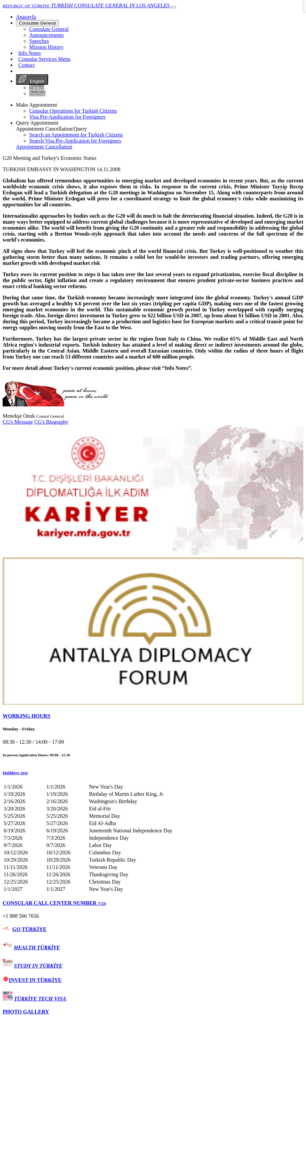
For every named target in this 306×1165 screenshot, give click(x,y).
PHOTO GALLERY (26, 1011)
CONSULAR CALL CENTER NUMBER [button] (54, 903)
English (32, 79)
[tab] (153, 716)
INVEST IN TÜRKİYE (32, 980)
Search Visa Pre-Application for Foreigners (75, 141)
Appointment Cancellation (44, 147)
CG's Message (18, 422)
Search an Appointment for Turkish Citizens (76, 135)
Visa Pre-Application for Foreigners (67, 117)
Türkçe (36, 87)
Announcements (46, 35)
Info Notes (29, 53)
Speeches (39, 41)
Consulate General (37, 23)
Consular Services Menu (44, 59)
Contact (26, 65)
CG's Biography (51, 422)
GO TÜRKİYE (29, 929)
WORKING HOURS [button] (26, 716)
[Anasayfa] (26, 17)
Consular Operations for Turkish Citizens (73, 111)
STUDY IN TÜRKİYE (38, 966)
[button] (153, 773)
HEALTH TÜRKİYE (37, 947)
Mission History (46, 47)
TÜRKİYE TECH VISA (40, 999)
